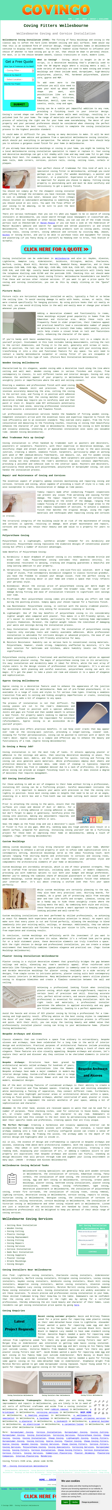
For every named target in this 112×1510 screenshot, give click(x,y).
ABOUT (84, 19)
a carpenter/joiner (73, 1424)
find (12, 1275)
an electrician (31, 1424)
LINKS (77, 19)
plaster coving (29, 660)
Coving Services (50, 1444)
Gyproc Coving (54, 1441)
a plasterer (26, 1421)
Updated (41, 1489)
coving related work (68, 1204)
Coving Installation (38, 1435)
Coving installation (14, 258)
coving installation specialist (46, 151)
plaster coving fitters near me (86, 1340)
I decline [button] (75, 1502)
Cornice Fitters (99, 1444)
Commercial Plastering (59, 1453)
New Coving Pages (15, 1489)
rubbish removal (60, 1409)
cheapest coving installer (59, 191)
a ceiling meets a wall (91, 66)
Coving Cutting (99, 1432)
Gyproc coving (31, 721)
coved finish (41, 143)
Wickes (6, 235)
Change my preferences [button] (90, 1502)
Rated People (48, 223)
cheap (70, 197)
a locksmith (60, 1421)
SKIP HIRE (85, 1412)
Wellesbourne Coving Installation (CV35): (26, 40)
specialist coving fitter (51, 171)
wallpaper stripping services (88, 1418)
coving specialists (77, 270)
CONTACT (93, 19)
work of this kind (98, 177)
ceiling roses (86, 160)
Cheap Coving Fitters (96, 1441)
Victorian (68, 98)
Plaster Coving (73, 1441)
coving (104, 414)
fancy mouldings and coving (85, 40)
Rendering (46, 1456)
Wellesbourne (62, 258)
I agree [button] (65, 1502)
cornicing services (47, 1412)
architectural (52, 1145)
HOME (70, 19)
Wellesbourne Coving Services (28, 1219)
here (76, 1305)
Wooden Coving (30, 1444)
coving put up (42, 52)
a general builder (99, 1421)
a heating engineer (37, 1415)
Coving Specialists (59, 1447)
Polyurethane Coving (89, 1435)
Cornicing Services (64, 1435)
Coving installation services (62, 1290)
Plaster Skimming (85, 1453)
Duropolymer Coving (22, 1432)
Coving (16, 1438)
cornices (40, 160)
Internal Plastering (27, 1456)
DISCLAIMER (103, 19)
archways (7, 1094)
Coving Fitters (99, 1438)
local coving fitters (95, 1207)
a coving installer (76, 1406)
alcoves (101, 1117)
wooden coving (47, 368)
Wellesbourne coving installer (90, 137)
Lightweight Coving (77, 1438)
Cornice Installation (49, 1432)
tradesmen (40, 1427)
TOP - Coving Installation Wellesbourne (25, 1466)
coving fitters (54, 276)
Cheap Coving (56, 1438)
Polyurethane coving (29, 544)
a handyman (43, 1418)
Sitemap (4, 1489)
